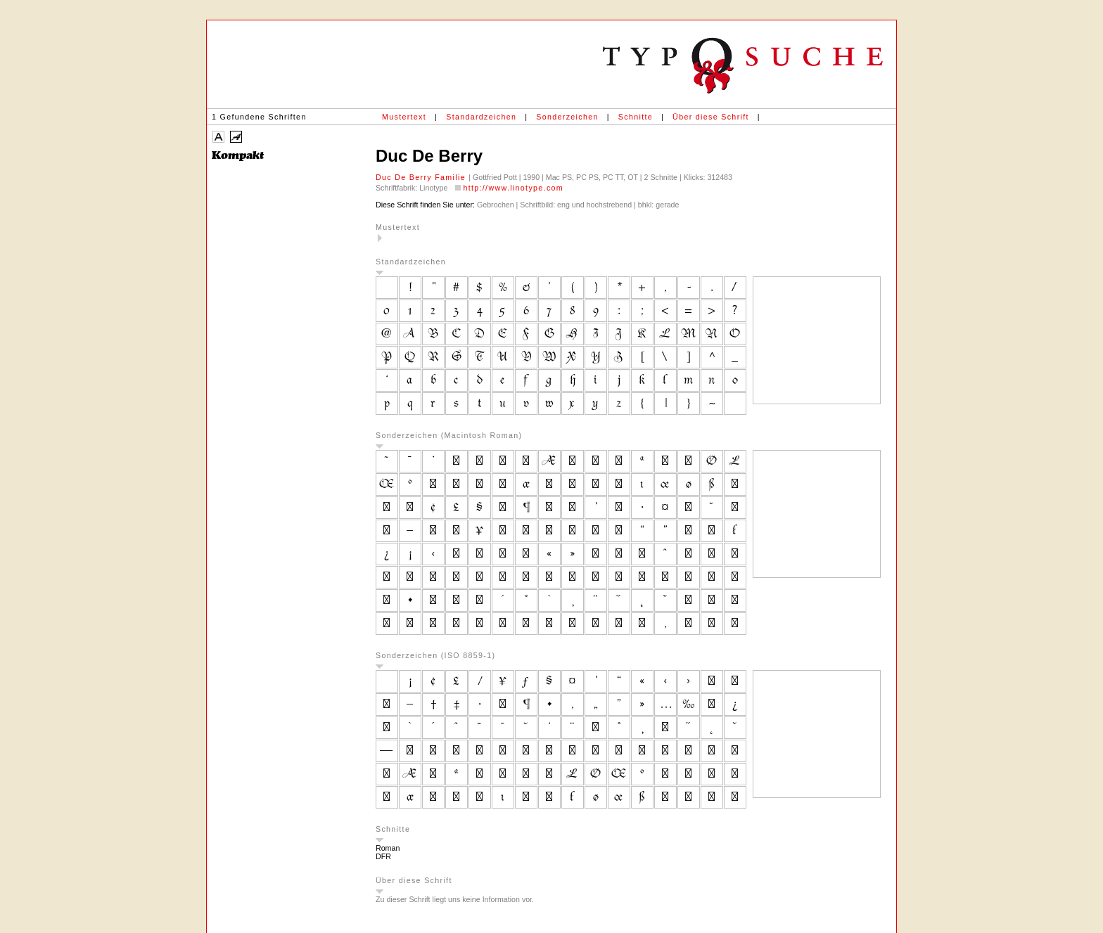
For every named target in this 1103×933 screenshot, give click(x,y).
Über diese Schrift (710, 116)
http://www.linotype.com (513, 188)
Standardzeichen (481, 116)
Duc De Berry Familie (422, 177)
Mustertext (404, 116)
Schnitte (635, 116)
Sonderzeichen (567, 116)
